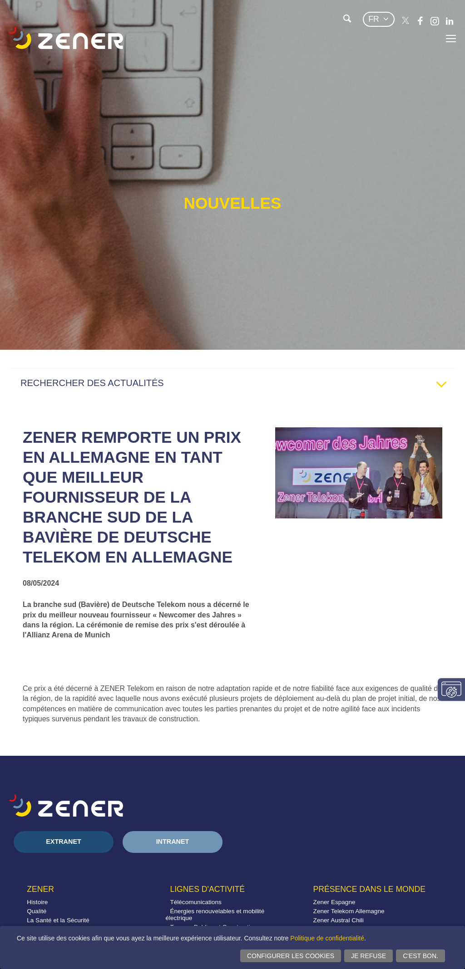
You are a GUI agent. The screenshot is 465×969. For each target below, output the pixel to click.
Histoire (37, 902)
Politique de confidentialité (327, 938)
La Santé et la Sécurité (58, 920)
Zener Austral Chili (338, 920)
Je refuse (368, 955)
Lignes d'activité (207, 889)
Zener (40, 889)
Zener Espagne (334, 902)
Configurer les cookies (290, 955)
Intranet (172, 841)
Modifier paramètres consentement (451, 689)
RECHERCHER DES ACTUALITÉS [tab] (237, 385)
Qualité (36, 911)
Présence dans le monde (369, 889)
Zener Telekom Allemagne (349, 911)
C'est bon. (420, 955)
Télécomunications (195, 902)
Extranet (63, 841)
